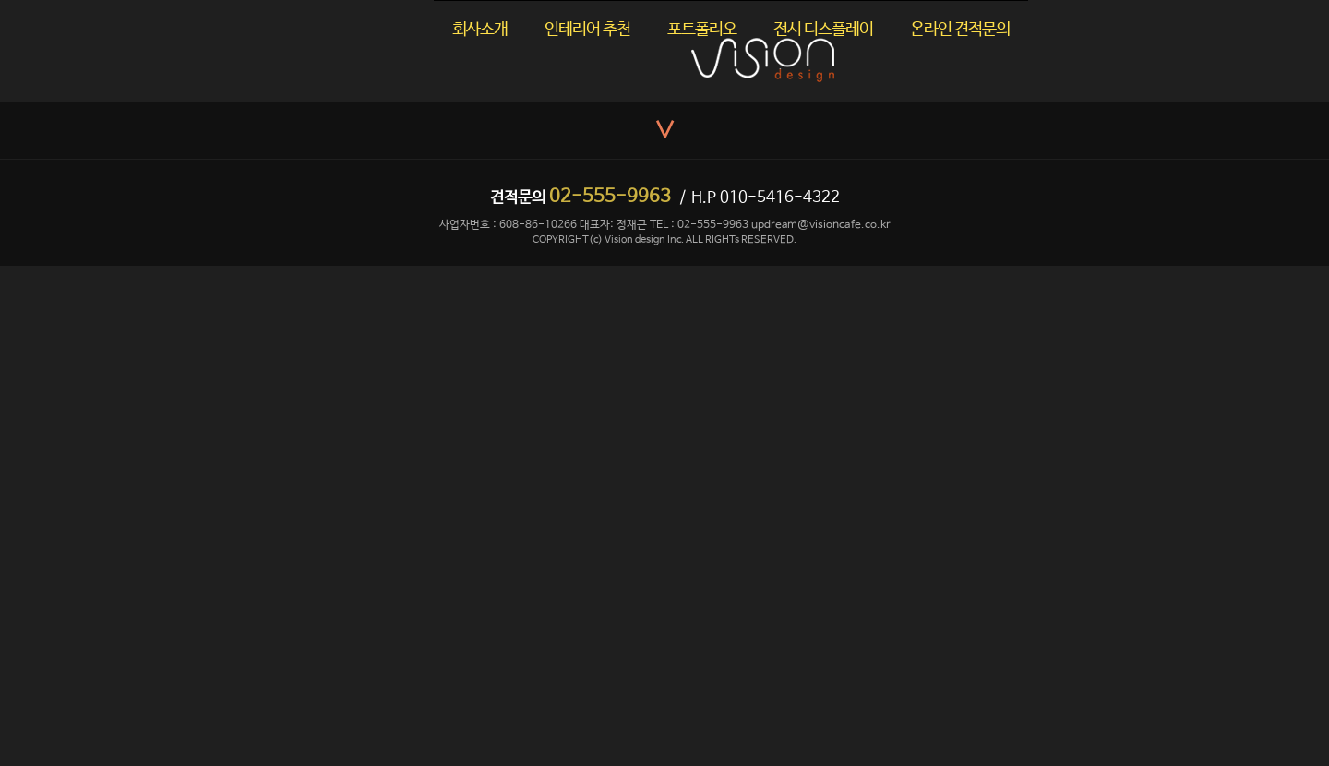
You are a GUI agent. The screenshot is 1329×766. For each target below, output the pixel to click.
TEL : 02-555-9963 (699, 225)
